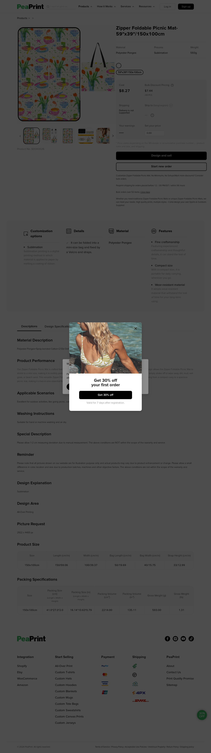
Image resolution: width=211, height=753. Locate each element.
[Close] (131, 335)
